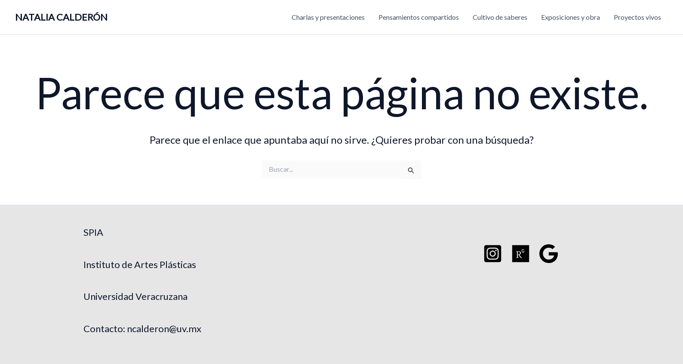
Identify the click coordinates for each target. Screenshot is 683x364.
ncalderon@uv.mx (164, 328)
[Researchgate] (520, 253)
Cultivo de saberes (500, 17)
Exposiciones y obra (570, 17)
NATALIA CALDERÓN (61, 17)
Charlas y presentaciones (328, 17)
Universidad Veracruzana (135, 296)
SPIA (93, 232)
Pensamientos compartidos (418, 17)
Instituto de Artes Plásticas (139, 264)
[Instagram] (492, 253)
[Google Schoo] (548, 253)
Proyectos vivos (637, 17)
